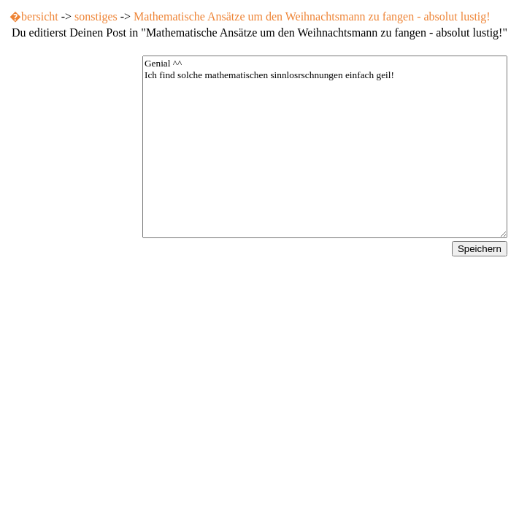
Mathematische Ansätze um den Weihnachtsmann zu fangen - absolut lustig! (312, 16)
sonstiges (96, 16)
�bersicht (33, 16)
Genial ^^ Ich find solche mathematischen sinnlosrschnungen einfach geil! (324, 147)
